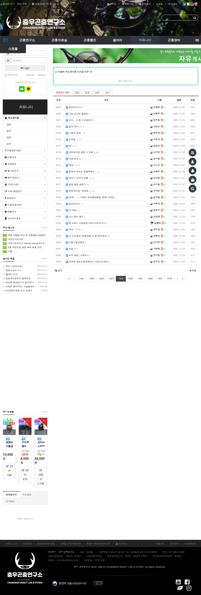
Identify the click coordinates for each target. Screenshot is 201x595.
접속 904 (172, 3)
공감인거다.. (74, 203)
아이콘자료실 (13, 218)
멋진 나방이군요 (25, 266)
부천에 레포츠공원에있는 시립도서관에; (88, 261)
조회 (193, 99)
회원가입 (128, 3)
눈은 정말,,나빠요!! (78, 255)
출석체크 (11, 170)
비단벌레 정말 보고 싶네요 (25, 290)
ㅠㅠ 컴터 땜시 (75, 216)
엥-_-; (71, 145)
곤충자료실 (59, 40)
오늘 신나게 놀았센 (78, 113)
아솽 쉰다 (73, 158)
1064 (111, 278)
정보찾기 (145, 3)
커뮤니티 (145, 40)
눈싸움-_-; (73, 139)
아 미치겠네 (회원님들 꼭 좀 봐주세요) (88, 235)
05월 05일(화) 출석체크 (45, 3)
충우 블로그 (12, 177)
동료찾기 (10, 197)
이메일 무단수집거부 (70, 543)
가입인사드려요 (13, 239)
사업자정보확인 (94, 556)
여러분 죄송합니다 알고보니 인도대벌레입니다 (25, 282)
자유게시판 (12, 117)
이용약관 (27, 543)
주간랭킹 (26, 494)
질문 (87, 92)
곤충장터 (174, 40)
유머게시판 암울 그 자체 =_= (82, 152)
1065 (120, 278)
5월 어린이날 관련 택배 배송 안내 (22, 247)
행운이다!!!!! (74, 107)
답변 (97, 92)
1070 (169, 278)
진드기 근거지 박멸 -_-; (80, 177)
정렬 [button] (193, 270)
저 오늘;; (72, 210)
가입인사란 (12, 184)
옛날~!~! (73, 165)
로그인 (111, 3)
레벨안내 (10, 211)
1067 (140, 278)
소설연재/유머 (13, 204)
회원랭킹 (10, 163)
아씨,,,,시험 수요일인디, (80, 119)
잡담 (77, 92)
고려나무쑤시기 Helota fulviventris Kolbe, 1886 (25, 243)
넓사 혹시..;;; (75, 126)
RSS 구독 (21, 3)
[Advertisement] (25, 351)
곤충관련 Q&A (13, 150)
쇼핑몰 (159, 3)
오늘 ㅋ (72, 248)
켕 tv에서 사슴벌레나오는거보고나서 (86, 222)
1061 (81, 278)
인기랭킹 (10, 501)
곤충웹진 (90, 40)
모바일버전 (189, 543)
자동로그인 (11, 74)
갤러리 (117, 40)
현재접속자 (11, 494)
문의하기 (174, 543)
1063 (101, 278)
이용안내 (10, 157)
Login (25, 68)
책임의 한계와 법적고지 (98, 543)
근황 (7, 251)
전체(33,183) (62, 92)
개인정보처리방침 (46, 543)
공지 (107, 92)
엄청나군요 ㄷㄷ (25, 270)
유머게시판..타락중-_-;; (80, 190)
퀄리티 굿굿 (25, 274)
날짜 (179, 99)
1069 (159, 278)
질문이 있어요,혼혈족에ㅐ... (82, 171)
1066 (130, 278)
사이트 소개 (11, 543)
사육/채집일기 (13, 191)
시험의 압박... (75, 132)
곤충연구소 (27, 40)
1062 (91, 278)
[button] (58, 270)
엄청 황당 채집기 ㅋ (77, 184)
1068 (150, 278)
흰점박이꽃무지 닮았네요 (25, 278)
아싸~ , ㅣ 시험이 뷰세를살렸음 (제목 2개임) (91, 197)
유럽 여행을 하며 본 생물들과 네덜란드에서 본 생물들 (25, 235)
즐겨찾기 (7, 3)
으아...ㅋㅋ (74, 229)
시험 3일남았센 (76, 242)
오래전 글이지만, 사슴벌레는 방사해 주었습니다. (25, 286)
